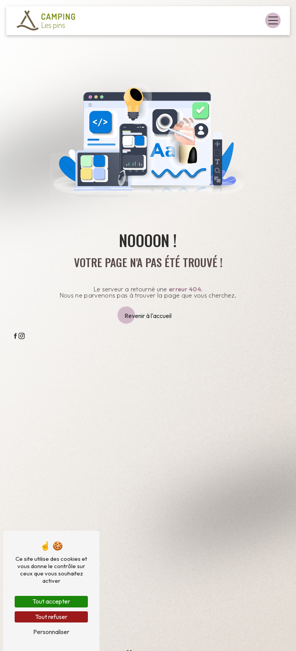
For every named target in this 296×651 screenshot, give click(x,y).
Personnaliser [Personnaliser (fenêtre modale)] (51, 632)
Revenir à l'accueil (148, 316)
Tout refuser (51, 617)
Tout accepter (51, 601)
